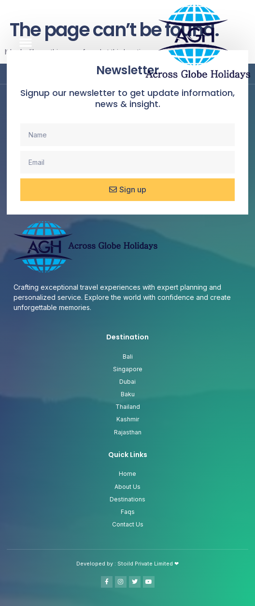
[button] (25, 42)
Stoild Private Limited (145, 563)
